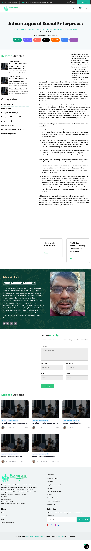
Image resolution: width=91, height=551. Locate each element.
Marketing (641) (6, 121)
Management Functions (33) (11, 117)
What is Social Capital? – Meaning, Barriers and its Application (78, 251)
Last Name (69, 363)
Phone (68, 374)
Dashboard (83, 2)
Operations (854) (7, 125)
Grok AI (46, 40)
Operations (50, 482)
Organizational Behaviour (55, 491)
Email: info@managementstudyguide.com (37, 2)
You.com (74, 40)
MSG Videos (51, 504)
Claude (37, 40)
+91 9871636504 (8, 501)
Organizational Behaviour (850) (12, 129)
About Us (4, 516)
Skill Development (52, 478)
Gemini (64, 40)
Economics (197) (7, 104)
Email (42, 374)
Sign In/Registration (7, 522)
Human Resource (52, 498)
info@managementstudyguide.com (15, 503)
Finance (49, 494)
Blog (2, 519)
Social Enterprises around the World (50, 248)
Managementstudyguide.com (35, 536)
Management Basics (53, 501)
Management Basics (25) (10, 113)
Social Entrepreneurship (44, 29)
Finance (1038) (6, 108)
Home (16, 29)
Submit (47, 386)
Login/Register (71, 2)
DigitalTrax (59, 536)
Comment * (44, 346)
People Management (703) (10, 134)
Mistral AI (55, 40)
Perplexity (27, 40)
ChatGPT (17, 40)
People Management (27, 29)
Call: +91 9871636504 (9, 2)
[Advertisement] (54, 65)
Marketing (50, 488)
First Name (44, 363)
